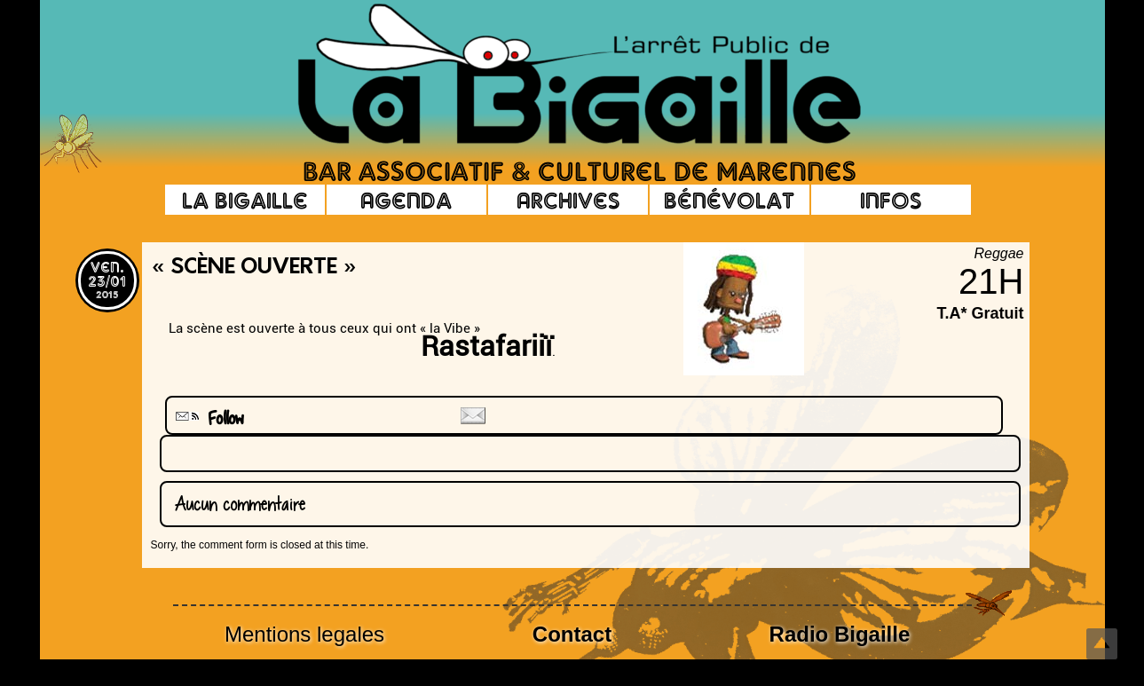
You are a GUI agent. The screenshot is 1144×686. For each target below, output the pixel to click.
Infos (890, 200)
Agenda (406, 200)
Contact (572, 634)
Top (1101, 643)
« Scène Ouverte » (254, 268)
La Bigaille (245, 200)
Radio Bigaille (840, 634)
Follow (208, 418)
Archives (568, 200)
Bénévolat (729, 200)
